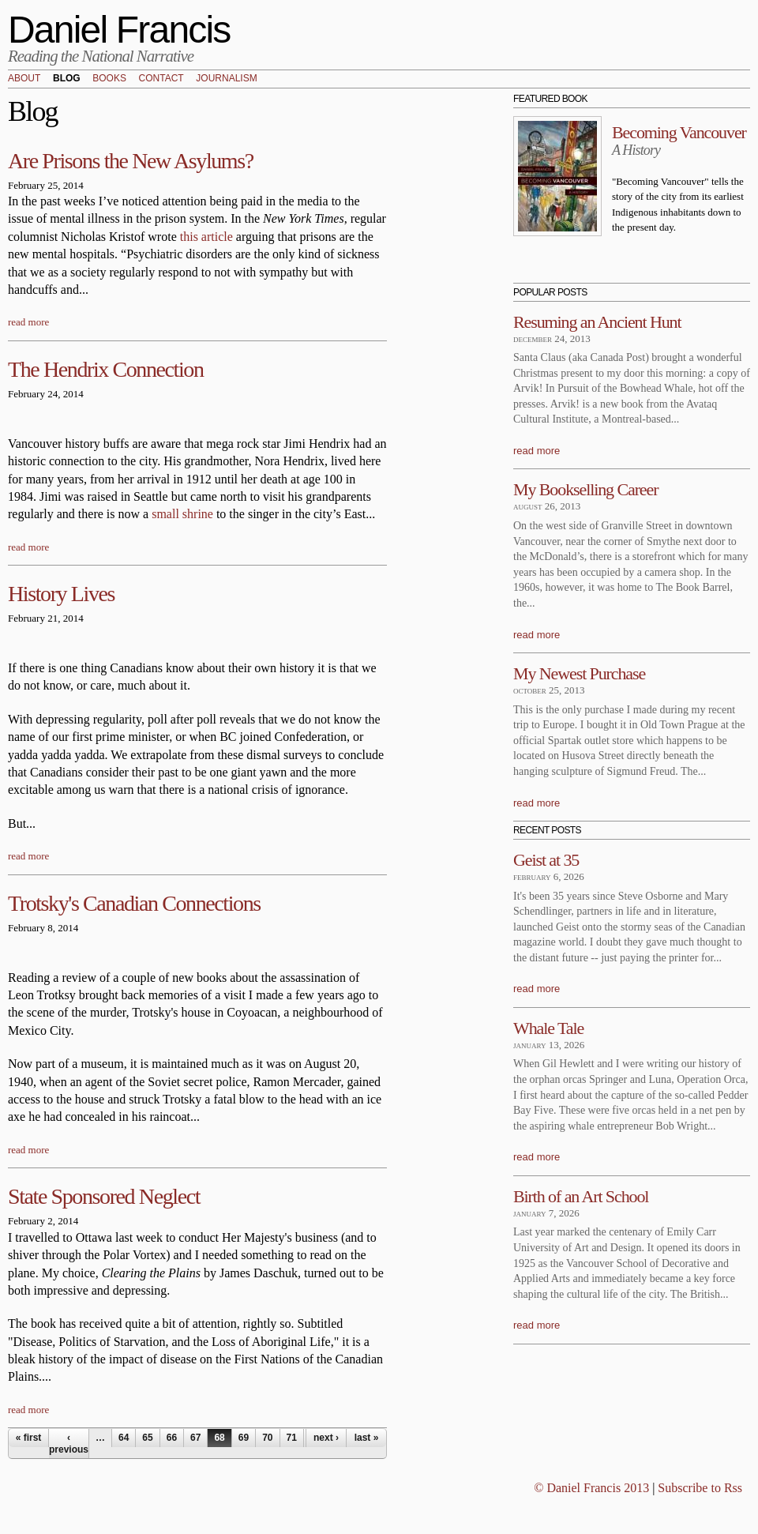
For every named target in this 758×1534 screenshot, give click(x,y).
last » (367, 1437)
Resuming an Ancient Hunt (597, 322)
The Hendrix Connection (106, 369)
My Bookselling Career (585, 489)
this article (206, 236)
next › (326, 1437)
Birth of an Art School (580, 1196)
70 (267, 1437)
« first (29, 1437)
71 (292, 1437)
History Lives (61, 593)
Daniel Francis (119, 30)
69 (243, 1437)
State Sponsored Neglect (104, 1196)
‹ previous (68, 1443)
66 (172, 1437)
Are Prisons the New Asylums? (130, 161)
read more (28, 322)
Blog (67, 79)
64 (123, 1437)
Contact (161, 79)
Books (109, 79)
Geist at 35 (546, 860)
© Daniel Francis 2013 (591, 1488)
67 (195, 1437)
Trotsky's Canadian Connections (134, 903)
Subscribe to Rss (700, 1488)
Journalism (226, 79)
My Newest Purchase (579, 673)
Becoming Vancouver (679, 132)
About (24, 79)
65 (147, 1437)
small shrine (182, 514)
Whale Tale (548, 1028)
